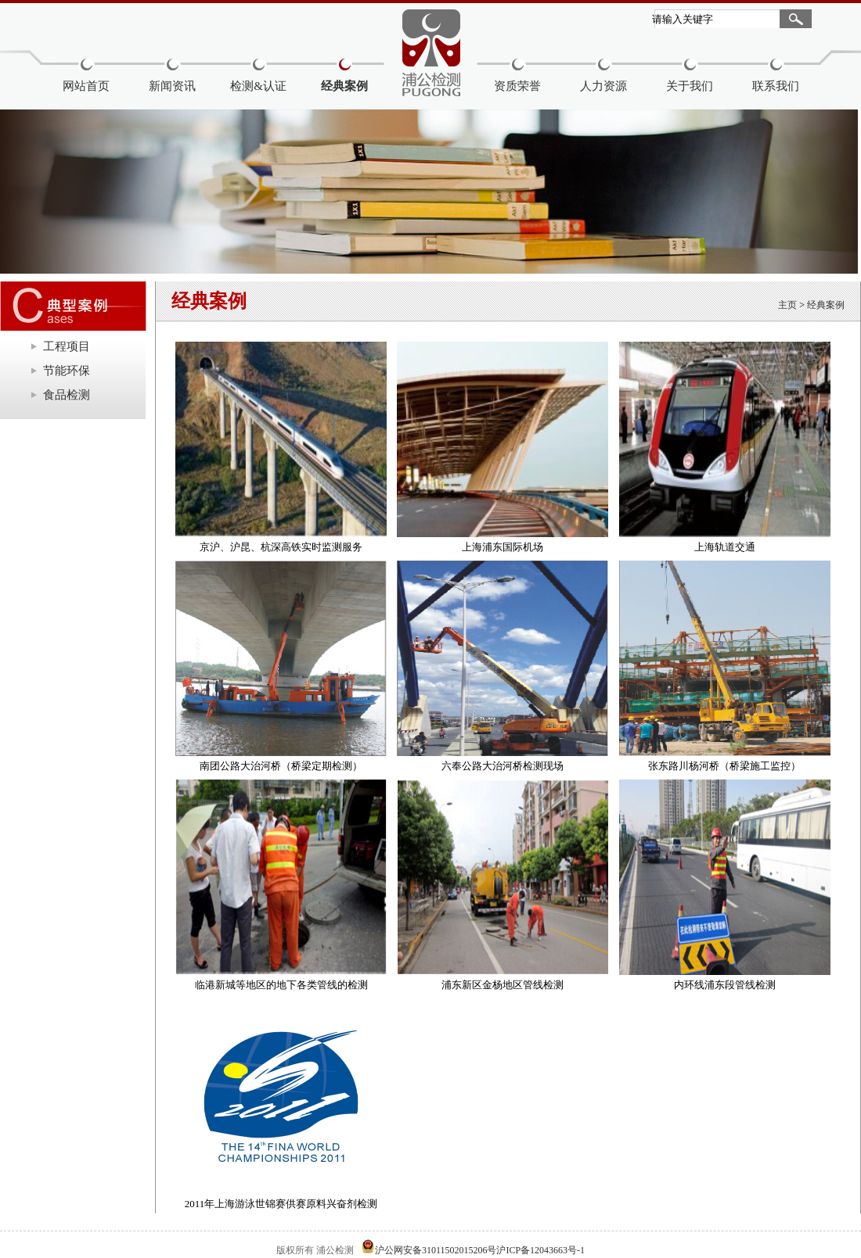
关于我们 (689, 86)
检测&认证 (258, 86)
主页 (787, 304)
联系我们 (775, 86)
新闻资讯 (172, 86)
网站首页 (86, 86)
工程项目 (66, 346)
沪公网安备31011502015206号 (436, 1250)
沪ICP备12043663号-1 (540, 1250)
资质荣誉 (517, 86)
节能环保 (66, 370)
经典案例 (344, 86)
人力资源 (603, 86)
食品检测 (66, 395)
